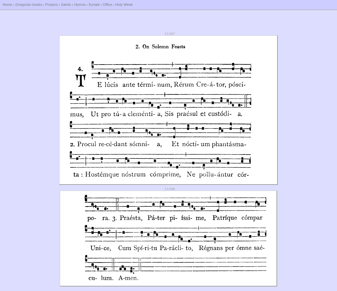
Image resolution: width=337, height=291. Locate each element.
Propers (51, 4)
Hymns (80, 4)
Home (7, 4)
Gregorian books (28, 4)
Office (107, 4)
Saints (66, 4)
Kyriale (94, 4)
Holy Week (124, 4)
